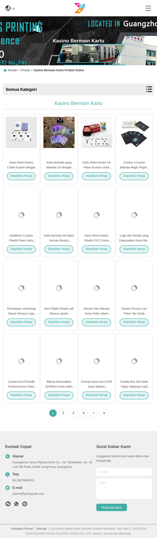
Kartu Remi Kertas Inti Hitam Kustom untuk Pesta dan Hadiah (97, 168)
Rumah (12, 70)
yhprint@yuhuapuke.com (28, 493)
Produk (25, 70)
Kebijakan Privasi (22, 528)
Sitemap (41, 528)
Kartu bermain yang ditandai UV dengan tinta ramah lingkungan (58, 168)
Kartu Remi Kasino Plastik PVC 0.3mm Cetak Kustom (96, 241)
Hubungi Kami (111, 507)
